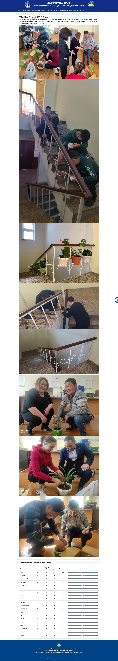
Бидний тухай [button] (26, 10)
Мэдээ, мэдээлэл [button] (73, 10)
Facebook (116, 298)
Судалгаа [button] (82, 10)
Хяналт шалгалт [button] (54, 10)
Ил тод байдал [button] (35, 10)
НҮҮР (19, 10)
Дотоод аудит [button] (44, 10)
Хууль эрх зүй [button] (63, 10)
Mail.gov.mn (116, 301)
